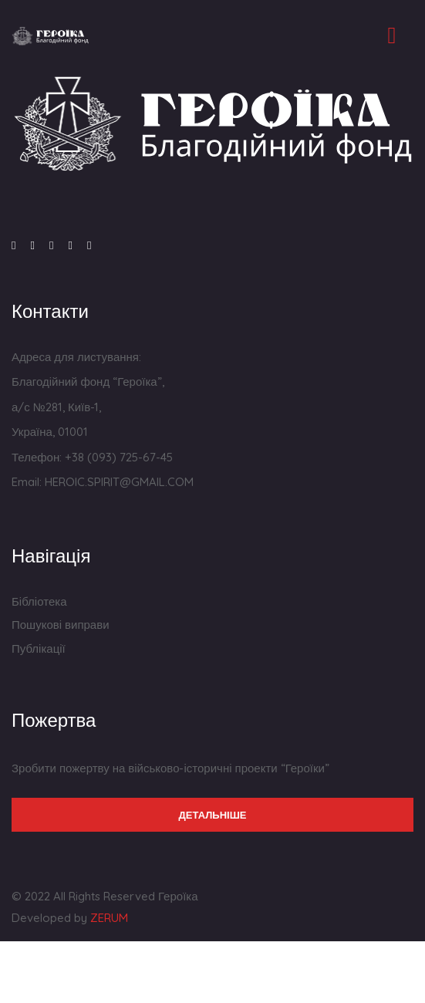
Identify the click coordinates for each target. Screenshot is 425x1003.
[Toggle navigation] (391, 35)
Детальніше (213, 815)
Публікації (39, 648)
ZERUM (109, 917)
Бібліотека (39, 601)
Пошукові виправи (61, 624)
